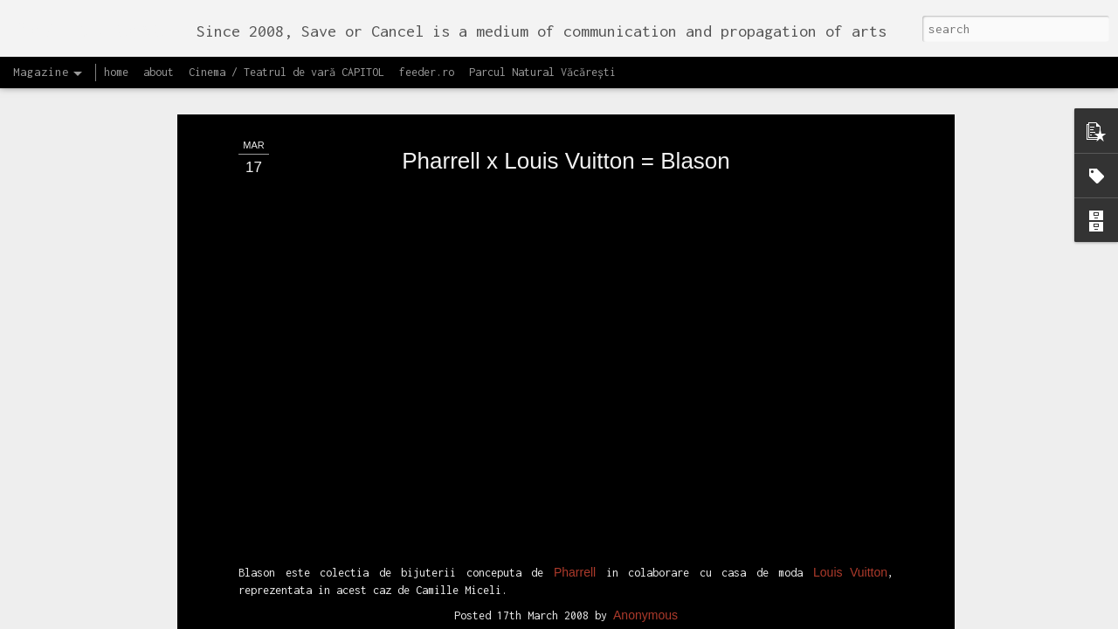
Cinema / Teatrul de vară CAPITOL (286, 72)
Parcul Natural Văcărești (542, 72)
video (622, 324)
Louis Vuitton (850, 259)
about (158, 72)
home (116, 72)
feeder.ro (426, 72)
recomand (571, 324)
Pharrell (575, 259)
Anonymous (645, 301)
